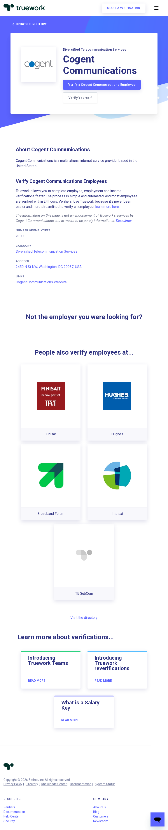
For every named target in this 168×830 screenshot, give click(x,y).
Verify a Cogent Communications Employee (101, 84)
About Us (99, 807)
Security (9, 821)
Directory (32, 784)
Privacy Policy (13, 784)
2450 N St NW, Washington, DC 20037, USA (49, 267)
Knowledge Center (54, 784)
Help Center (12, 816)
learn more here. (107, 207)
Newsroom (100, 821)
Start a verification (123, 7)
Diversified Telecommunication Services (46, 251)
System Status (105, 784)
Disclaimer (124, 221)
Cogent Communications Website (41, 282)
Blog (96, 812)
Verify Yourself (80, 98)
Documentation (80, 784)
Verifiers (9, 807)
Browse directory (28, 24)
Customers (100, 816)
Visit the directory (84, 618)
